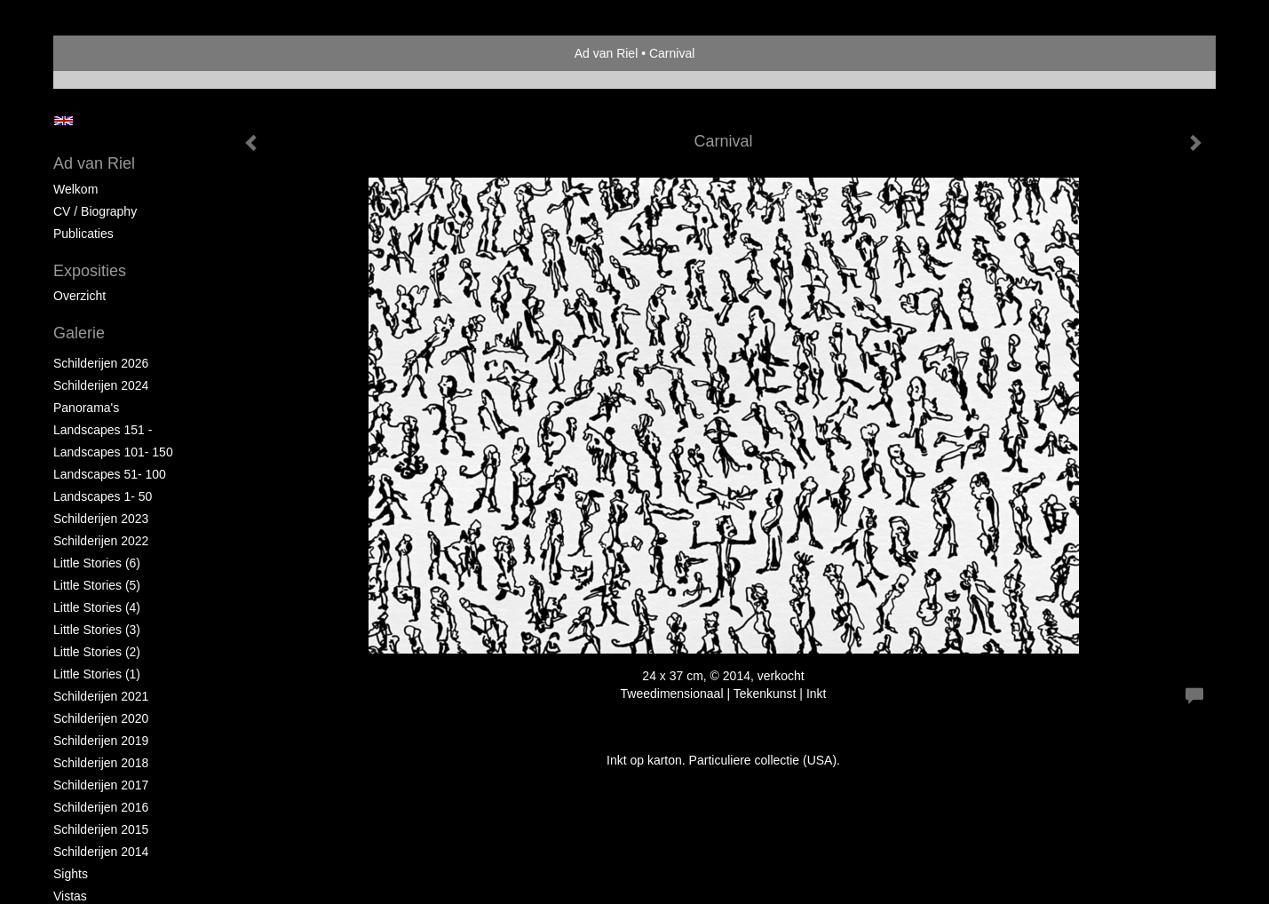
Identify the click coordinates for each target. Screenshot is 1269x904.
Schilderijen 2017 (100, 785)
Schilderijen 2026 (100, 363)
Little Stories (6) (96, 563)
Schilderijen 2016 (100, 807)
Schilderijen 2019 (100, 741)
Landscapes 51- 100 (109, 474)
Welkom (75, 189)
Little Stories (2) (96, 652)
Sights (70, 874)
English (63, 120)
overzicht (79, 296)
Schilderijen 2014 (100, 852)
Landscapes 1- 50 (102, 496)
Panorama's (86, 407)
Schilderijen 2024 (100, 385)
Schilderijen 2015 (100, 829)
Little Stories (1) (96, 674)
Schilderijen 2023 (100, 518)
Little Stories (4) (96, 607)
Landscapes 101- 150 (113, 452)
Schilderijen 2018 (100, 763)
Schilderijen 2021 (100, 696)
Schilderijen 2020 (100, 718)
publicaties (83, 233)
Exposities (89, 271)
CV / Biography (95, 211)
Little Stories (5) (96, 585)
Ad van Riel (606, 53)
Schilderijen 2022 (100, 541)
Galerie (79, 333)
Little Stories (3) (96, 629)
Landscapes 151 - (102, 430)
